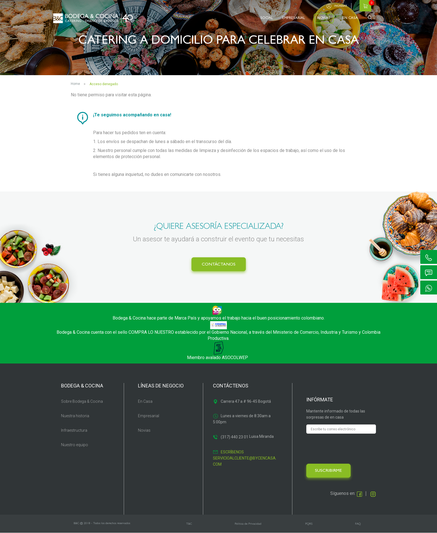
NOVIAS (323, 18)
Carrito (365, 5)
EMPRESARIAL (293, 18)
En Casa (145, 401)
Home (75, 84)
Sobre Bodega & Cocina (82, 401)
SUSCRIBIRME (328, 471)
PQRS (308, 523)
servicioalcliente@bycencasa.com (244, 461)
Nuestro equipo (74, 445)
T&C (189, 523)
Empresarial (148, 416)
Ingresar (340, 6)
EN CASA (350, 18)
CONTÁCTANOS (219, 264)
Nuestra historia (75, 416)
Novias (144, 430)
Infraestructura (74, 430)
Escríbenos (232, 452)
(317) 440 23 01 (234, 437)
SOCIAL (266, 18)
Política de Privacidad (248, 523)
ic (428, 257)
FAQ (358, 523)
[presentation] (348, 449)
